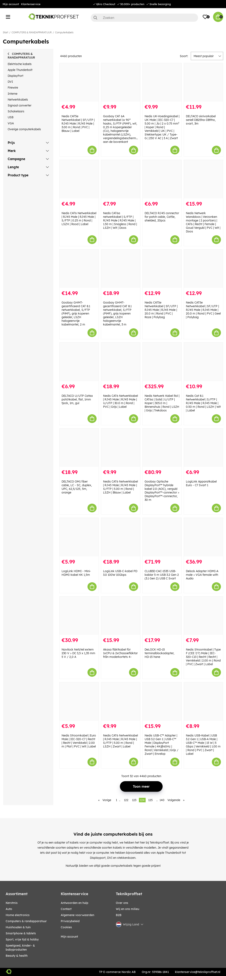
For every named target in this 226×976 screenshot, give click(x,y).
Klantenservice (31, 4)
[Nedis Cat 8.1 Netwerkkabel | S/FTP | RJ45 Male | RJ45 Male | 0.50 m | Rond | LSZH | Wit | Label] (203, 362)
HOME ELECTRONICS (18, 915)
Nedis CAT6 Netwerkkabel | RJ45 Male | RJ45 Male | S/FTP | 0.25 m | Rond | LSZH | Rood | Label (79, 218)
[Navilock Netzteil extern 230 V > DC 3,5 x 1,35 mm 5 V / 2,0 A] (79, 615)
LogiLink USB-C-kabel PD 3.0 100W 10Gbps (120, 573)
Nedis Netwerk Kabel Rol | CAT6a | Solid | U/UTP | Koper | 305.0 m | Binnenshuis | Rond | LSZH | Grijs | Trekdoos (162, 403)
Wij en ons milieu (127, 909)
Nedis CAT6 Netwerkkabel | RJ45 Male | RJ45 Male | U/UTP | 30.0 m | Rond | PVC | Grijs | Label (120, 401)
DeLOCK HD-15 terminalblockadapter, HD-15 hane (159, 653)
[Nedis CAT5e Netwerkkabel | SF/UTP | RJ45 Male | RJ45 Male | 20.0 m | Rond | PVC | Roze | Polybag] (162, 268)
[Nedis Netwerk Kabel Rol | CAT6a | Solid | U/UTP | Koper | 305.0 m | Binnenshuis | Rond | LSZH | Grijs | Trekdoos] (162, 362)
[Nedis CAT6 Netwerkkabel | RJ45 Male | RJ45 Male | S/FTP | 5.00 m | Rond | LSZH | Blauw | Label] (120, 447)
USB (10, 117)
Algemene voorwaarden (77, 915)
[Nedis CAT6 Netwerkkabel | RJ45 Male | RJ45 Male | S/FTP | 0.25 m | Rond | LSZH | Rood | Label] (79, 179)
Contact (66, 909)
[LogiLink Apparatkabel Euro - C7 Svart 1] (203, 447)
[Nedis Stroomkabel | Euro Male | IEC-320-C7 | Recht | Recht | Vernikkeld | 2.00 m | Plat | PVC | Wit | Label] (79, 701)
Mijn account (11, 4)
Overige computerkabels (24, 129)
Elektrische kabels (20, 64)
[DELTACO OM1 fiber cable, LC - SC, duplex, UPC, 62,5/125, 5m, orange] (79, 447)
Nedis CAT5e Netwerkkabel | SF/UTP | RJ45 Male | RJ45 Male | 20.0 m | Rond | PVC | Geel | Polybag (203, 310)
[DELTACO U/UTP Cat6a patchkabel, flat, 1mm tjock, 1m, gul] (79, 362)
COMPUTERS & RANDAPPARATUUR (32, 32)
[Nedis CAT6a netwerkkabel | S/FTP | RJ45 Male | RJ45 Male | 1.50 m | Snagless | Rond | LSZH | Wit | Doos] (120, 179)
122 (126, 800)
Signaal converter (19, 105)
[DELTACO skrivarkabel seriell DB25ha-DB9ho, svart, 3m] (203, 82)
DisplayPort (15, 76)
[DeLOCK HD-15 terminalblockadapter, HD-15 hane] (162, 615)
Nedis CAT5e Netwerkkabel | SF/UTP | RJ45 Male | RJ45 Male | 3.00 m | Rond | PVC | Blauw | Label (78, 123)
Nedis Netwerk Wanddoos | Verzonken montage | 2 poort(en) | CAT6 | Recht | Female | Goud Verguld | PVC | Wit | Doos (203, 222)
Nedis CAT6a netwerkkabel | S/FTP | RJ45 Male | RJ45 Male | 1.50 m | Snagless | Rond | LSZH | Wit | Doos (120, 220)
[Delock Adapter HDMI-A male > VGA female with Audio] (203, 537)
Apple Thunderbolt (20, 70)
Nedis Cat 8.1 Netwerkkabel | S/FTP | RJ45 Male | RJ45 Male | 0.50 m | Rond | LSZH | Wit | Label (203, 403)
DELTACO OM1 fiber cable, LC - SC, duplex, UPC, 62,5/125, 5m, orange (77, 487)
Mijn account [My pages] (69, 936)
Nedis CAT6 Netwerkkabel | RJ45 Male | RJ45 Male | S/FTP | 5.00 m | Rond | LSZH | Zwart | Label (120, 741)
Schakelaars (16, 111)
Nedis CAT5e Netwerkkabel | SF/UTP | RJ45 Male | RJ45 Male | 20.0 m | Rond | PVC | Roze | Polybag (161, 310)
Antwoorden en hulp (74, 903)
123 (134, 800)
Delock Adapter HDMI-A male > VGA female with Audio (202, 574)
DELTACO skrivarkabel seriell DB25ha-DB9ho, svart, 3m (201, 119)
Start (5, 32)
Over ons (122, 903)
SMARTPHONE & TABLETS (21, 933)
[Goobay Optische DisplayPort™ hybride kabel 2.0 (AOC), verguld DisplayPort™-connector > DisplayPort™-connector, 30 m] (162, 447)
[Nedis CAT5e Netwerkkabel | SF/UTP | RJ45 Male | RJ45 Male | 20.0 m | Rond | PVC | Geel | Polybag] (203, 268)
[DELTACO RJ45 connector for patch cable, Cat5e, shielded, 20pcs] (162, 179)
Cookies (66, 927)
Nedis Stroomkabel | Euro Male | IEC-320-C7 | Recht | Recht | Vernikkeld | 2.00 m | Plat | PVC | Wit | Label (79, 741)
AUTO (9, 909)
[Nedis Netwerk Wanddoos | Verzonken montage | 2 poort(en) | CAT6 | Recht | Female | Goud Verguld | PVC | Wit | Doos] (203, 179)
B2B (119, 915)
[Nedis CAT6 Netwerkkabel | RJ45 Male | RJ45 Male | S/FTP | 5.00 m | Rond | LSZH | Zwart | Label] (120, 701)
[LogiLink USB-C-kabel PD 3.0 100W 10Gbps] (120, 537)
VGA (11, 123)
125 (150, 800)
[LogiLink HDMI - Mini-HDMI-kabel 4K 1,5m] (79, 537)
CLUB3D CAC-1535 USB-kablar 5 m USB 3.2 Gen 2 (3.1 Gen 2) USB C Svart (162, 574)
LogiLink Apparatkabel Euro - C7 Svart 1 (201, 483)
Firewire (13, 87)
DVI (10, 82)
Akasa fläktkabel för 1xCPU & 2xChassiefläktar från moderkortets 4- (120, 653)
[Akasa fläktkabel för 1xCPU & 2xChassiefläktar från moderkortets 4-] (120, 615)
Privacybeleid (70, 921)
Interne (12, 93)
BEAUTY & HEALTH (17, 956)
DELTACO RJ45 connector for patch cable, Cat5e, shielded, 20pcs (162, 216)
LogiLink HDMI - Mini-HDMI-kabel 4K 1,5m (76, 573)
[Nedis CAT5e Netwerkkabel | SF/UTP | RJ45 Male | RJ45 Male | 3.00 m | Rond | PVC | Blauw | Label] (79, 82)
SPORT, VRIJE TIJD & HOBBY (22, 939)
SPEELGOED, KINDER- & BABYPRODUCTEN (20, 947)
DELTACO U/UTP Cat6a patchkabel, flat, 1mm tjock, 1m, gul (77, 399)
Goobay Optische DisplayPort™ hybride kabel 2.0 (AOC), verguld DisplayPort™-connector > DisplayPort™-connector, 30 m (162, 491)
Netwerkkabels (18, 99)
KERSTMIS (12, 903)
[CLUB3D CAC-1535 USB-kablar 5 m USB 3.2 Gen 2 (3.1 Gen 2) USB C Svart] (162, 537)
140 (162, 800)
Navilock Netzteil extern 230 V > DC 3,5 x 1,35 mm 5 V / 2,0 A (78, 653)
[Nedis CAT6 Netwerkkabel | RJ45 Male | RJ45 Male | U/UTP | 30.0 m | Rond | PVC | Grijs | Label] (120, 362)
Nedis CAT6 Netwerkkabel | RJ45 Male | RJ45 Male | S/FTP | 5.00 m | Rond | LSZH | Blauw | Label (120, 487)
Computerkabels (64, 32)
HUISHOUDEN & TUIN (18, 927)
